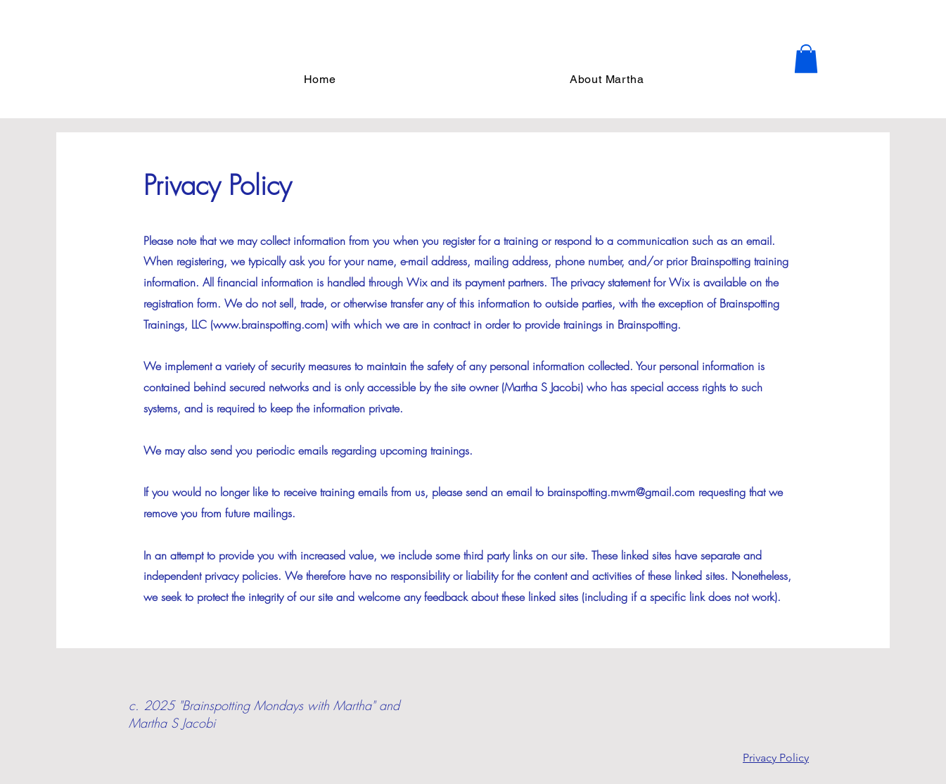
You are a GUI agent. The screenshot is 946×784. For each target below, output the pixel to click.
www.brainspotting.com (269, 324)
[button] (806, 58)
